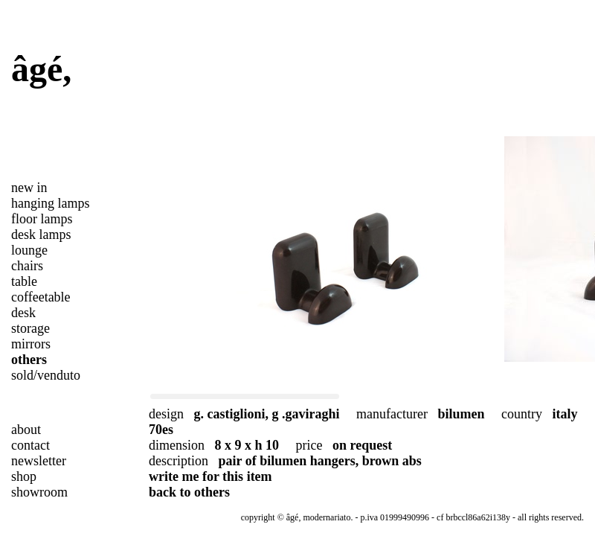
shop (23, 476)
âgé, (41, 69)
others (29, 359)
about (26, 429)
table (24, 281)
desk (23, 312)
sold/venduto (45, 375)
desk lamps (41, 234)
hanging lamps (50, 203)
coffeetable (41, 297)
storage (30, 328)
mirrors (31, 343)
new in (29, 187)
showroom (39, 492)
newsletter (38, 460)
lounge (29, 250)
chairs (27, 265)
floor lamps (42, 218)
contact (30, 445)
